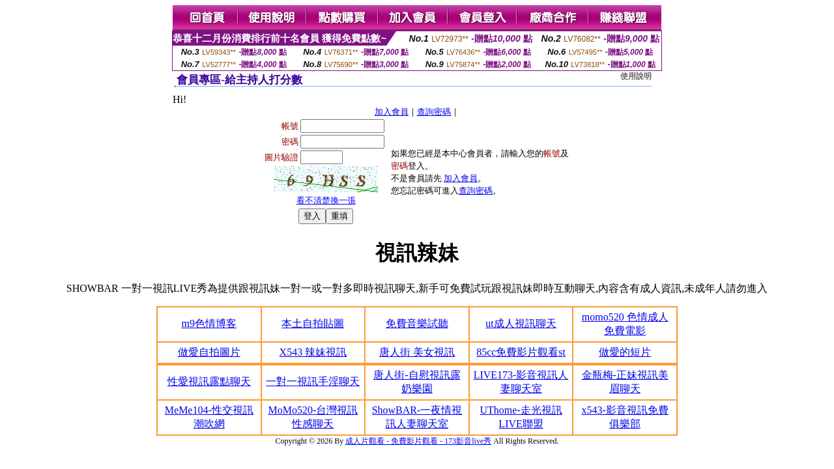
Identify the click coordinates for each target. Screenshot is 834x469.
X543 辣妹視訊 (313, 352)
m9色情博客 (209, 323)
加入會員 (392, 112)
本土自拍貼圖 (312, 323)
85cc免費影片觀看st (521, 352)
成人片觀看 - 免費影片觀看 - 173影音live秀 (418, 441)
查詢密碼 (434, 112)
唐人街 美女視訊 (417, 352)
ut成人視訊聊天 (520, 323)
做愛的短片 (625, 352)
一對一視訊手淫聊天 (313, 381)
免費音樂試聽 (417, 323)
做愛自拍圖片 (209, 352)
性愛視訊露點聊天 (209, 381)
